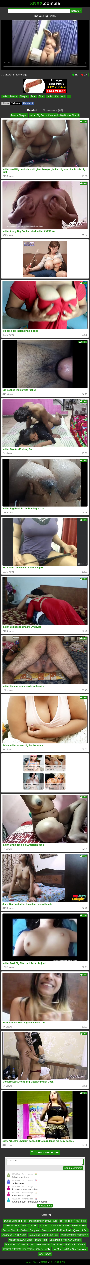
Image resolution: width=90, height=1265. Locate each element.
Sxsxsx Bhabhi (10, 1230)
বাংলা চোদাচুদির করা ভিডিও (74, 1235)
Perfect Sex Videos (75, 1244)
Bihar (41, 96)
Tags (35, 1262)
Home (28, 1262)
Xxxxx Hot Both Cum (15, 1225)
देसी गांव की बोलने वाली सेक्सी (73, 1221)
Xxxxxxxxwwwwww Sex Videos (46, 1244)
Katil (63, 96)
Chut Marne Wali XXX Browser (65, 1240)
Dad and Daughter (30, 1230)
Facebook (28, 103)
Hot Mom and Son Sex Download (70, 1249)
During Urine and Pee (15, 1221)
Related (32, 110)
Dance (13, 96)
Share (5, 103)
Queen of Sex (80, 1230)
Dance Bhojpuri (19, 115)
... (69, 96)
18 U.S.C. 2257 (57, 1262)
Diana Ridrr (41, 1240)
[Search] (39, 10)
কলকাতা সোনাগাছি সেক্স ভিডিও (18, 1249)
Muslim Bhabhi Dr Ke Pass (43, 1221)
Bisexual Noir (79, 1225)
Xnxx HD (32, 1225)
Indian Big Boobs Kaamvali (44, 115)
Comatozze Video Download (55, 1225)
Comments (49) (53, 110)
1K (84, 74)
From (33, 96)
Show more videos (45, 1152)
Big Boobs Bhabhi (69, 115)
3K (75, 74)
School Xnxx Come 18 (16, 1244)
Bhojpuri (24, 96)
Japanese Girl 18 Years (14, 1235)
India (5, 96)
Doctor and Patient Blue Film (43, 1235)
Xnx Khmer (45, 1254)
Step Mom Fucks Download (56, 1230)
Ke (56, 96)
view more (45, 1205)
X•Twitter (16, 103)
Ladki (49, 96)
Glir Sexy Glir (43, 1249)
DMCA (43, 1262)
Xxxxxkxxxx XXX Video (21, 1240)
